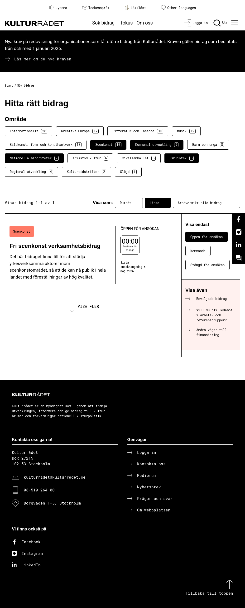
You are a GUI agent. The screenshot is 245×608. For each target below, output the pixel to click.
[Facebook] (238, 219)
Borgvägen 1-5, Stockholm (52, 502)
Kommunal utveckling (156, 144)
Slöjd (128, 171)
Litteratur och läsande (137, 131)
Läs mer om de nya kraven (42, 58)
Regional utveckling (31, 171)
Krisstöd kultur (90, 158)
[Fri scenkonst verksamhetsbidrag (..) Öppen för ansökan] (85, 255)
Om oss (145, 23)
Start (9, 85)
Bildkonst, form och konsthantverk (46, 144)
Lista (158, 202)
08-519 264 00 (39, 489)
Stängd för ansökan (207, 265)
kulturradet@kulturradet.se (55, 477)
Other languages (178, 7)
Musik (186, 131)
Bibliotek (181, 158)
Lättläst (135, 7)
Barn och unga (208, 144)
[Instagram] (238, 232)
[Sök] (220, 23)
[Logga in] (196, 23)
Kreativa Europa (80, 131)
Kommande (198, 251)
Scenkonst (108, 144)
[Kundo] (238, 257)
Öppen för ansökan (206, 237)
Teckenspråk (95, 7)
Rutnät (129, 202)
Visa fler (88, 306)
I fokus (125, 23)
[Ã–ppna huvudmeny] (235, 22)
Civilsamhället (139, 158)
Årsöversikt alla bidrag (206, 202)
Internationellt (28, 131)
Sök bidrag (103, 23)
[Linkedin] (238, 245)
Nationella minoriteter (34, 158)
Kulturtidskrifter (86, 171)
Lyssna (58, 7)
